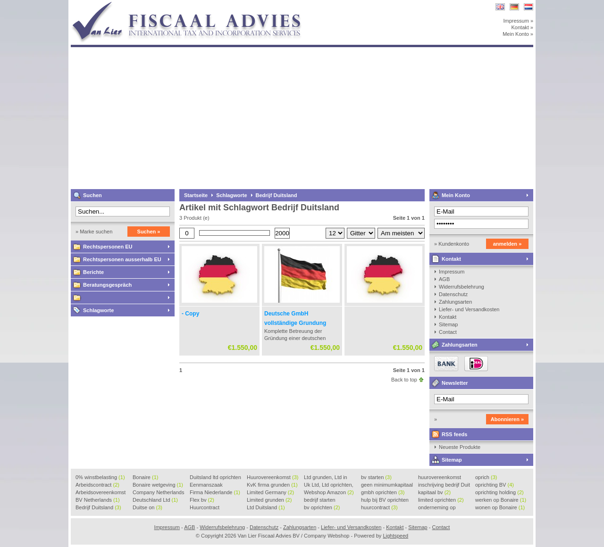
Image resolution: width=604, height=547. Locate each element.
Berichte (93, 272)
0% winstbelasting (100, 477)
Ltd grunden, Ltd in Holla (325, 477)
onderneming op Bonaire (437, 508)
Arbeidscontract (97, 485)
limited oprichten (441, 500)
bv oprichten (322, 507)
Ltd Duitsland (266, 507)
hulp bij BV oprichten (385, 500)
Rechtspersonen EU (108, 246)
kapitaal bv (434, 492)
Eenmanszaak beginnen (206, 485)
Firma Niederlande (215, 492)
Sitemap (448, 324)
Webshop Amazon (329, 492)
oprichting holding (499, 492)
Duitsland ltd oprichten (215, 477)
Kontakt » (522, 27)
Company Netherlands (158, 492)
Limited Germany (270, 492)
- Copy (190, 313)
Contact (448, 332)
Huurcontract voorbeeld (205, 508)
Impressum (451, 271)
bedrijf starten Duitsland (320, 500)
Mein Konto (456, 195)
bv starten (376, 477)
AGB (444, 279)
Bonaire (145, 477)
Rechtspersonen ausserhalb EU (122, 259)
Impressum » (518, 21)
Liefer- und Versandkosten (469, 309)
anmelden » (507, 244)
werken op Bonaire (500, 500)
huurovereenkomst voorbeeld (439, 477)
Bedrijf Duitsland (276, 195)
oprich (486, 477)
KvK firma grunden (272, 485)
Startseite (196, 195)
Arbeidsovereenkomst (101, 492)
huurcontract (379, 507)
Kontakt (451, 259)
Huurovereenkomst (272, 477)
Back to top (404, 379)
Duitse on (147, 507)
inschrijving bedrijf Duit (444, 485)
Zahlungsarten (455, 302)
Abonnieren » (507, 419)
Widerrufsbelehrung (461, 287)
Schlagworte (98, 310)
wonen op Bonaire (500, 507)
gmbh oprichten (382, 492)
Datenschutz (453, 294)
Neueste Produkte (459, 447)
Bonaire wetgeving (158, 485)
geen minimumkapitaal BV (387, 485)
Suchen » (148, 231)
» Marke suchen (94, 231)
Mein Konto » (518, 34)
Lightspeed (395, 536)
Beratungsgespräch (107, 285)
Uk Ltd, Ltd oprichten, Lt (328, 485)
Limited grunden (269, 500)
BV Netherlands (98, 500)
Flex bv (202, 500)
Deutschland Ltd (155, 500)
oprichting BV (494, 485)
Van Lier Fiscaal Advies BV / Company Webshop (196, 4)
